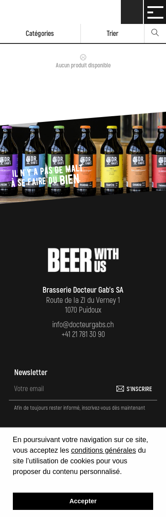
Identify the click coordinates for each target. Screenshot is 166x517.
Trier (112, 33)
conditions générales (103, 450)
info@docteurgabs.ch (83, 325)
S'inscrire (139, 389)
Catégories (40, 33)
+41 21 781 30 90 (83, 334)
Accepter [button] (83, 501)
